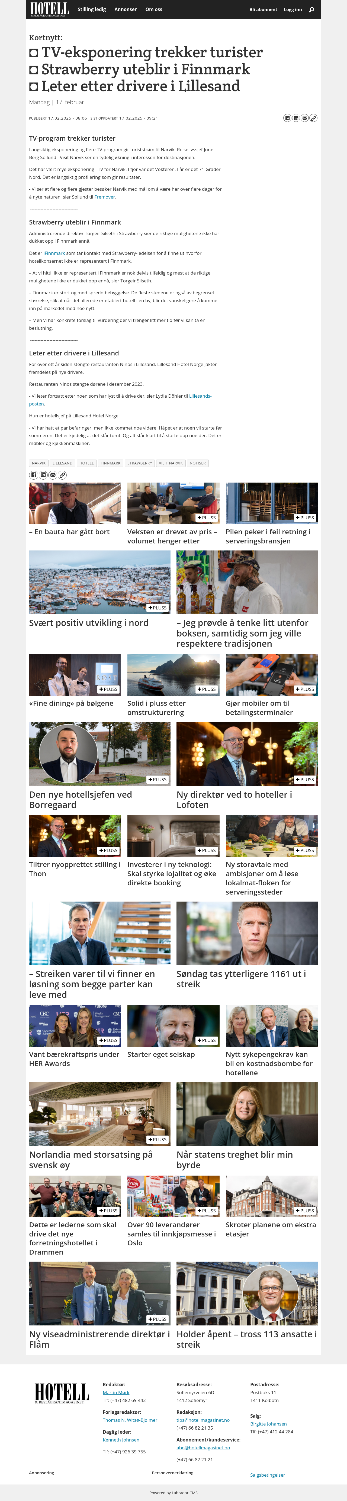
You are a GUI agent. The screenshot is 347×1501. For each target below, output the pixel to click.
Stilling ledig (92, 9)
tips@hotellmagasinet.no (203, 1420)
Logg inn (293, 9)
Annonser (125, 9)
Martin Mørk (116, 1392)
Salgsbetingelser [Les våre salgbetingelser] (267, 1475)
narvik (39, 463)
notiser (198, 463)
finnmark (111, 463)
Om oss (153, 9)
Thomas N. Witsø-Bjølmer (130, 1420)
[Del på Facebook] (287, 118)
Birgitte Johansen (268, 1424)
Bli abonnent (263, 9)
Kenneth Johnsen (121, 1440)
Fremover (104, 197)
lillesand (63, 463)
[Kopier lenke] (313, 118)
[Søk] (311, 9)
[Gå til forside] (49, 9)
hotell (86, 463)
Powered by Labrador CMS (173, 1492)
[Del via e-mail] (305, 118)
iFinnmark (53, 253)
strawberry (139, 463)
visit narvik (171, 463)
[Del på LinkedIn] (296, 118)
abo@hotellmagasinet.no (203, 1447)
